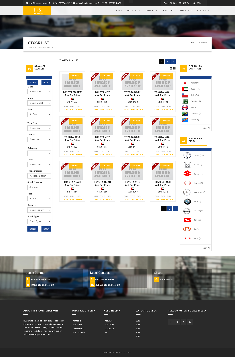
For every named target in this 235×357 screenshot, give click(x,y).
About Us (186, 11)
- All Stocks (76, 321)
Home (119, 11)
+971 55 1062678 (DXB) (109, 3)
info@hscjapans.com (37, 3)
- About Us (108, 321)
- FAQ (106, 332)
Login (199, 3)
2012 (138, 336)
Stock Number (34, 182)
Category (32, 148)
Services (151, 11)
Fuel (29, 193)
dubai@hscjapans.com (85, 3)
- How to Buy (109, 325)
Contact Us (203, 11)
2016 (138, 321)
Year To (31, 134)
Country (31, 205)
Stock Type (33, 216)
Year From (32, 123)
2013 (138, 332)
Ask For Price (72, 95)
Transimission (35, 171)
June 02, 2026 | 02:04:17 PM (176, 3)
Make (30, 86)
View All (206, 128)
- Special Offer (78, 329)
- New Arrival (77, 325)
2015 (138, 325)
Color (30, 159)
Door (30, 109)
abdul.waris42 (167, 279)
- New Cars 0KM (78, 332)
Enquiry (76, 76)
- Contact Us (109, 329)
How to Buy (169, 11)
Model (30, 98)
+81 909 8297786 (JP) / (60, 3)
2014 (138, 329)
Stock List (133, 11)
